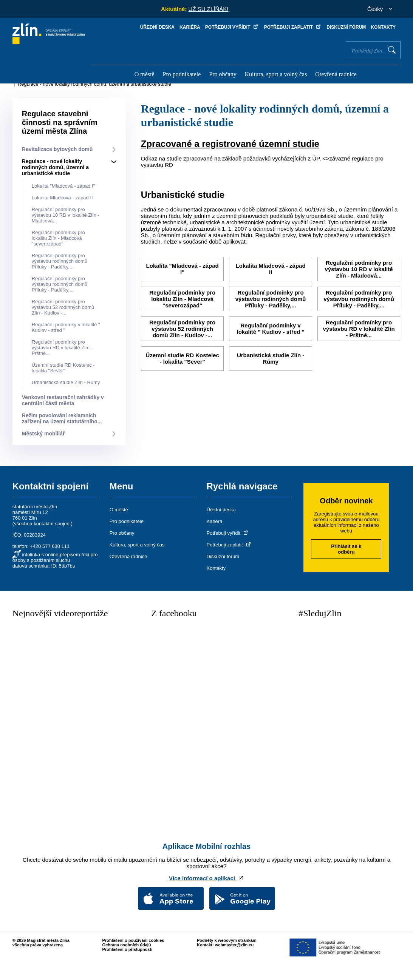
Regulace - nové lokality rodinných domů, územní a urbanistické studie (94, 84)
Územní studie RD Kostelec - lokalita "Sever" (63, 367)
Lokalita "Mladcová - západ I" (63, 186)
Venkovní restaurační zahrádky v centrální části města (63, 400)
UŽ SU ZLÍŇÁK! (209, 9)
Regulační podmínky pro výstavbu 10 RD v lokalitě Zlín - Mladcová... (65, 215)
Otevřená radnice (336, 74)
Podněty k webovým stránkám (227, 940)
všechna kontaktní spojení (42, 523)
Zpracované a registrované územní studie (230, 144)
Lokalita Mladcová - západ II (62, 198)
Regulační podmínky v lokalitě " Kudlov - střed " (270, 328)
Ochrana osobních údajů (126, 945)
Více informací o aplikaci (206, 878)
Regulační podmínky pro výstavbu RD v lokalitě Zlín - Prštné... (62, 347)
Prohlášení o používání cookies (133, 940)
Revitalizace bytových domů (57, 149)
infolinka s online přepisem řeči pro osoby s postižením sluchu (55, 557)
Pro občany (222, 74)
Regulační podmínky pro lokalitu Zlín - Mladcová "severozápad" (58, 238)
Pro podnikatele (182, 74)
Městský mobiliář (43, 433)
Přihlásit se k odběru (346, 549)
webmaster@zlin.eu (234, 945)
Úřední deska (157, 27)
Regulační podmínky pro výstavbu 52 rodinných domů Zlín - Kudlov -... (63, 307)
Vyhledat (392, 50)
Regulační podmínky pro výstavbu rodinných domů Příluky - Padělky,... (59, 261)
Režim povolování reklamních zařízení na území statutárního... (62, 418)
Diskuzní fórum (346, 27)
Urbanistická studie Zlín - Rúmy (66, 382)
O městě (145, 74)
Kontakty (383, 27)
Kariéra (189, 27)
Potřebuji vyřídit (232, 27)
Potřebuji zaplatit (293, 27)
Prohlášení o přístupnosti (127, 949)
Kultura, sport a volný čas (276, 74)
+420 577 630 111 (50, 546)
